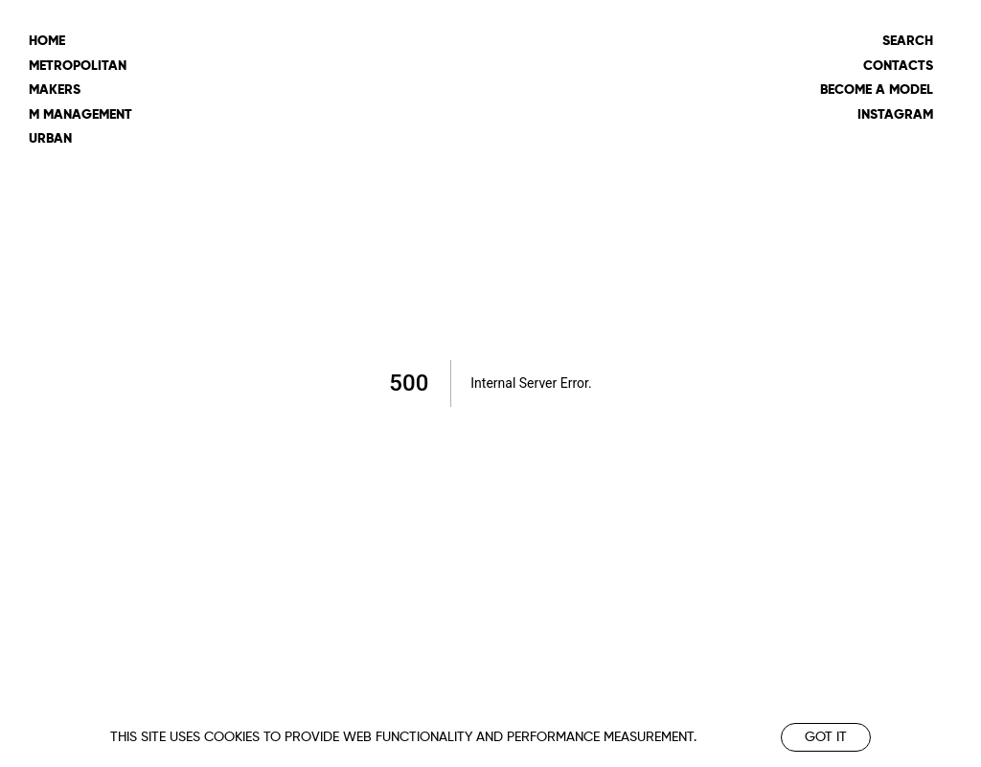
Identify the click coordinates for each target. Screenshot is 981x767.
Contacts (898, 66)
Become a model (876, 90)
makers (54, 90)
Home (47, 41)
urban (50, 139)
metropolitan (77, 66)
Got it (826, 737)
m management (80, 115)
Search (907, 41)
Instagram (895, 115)
